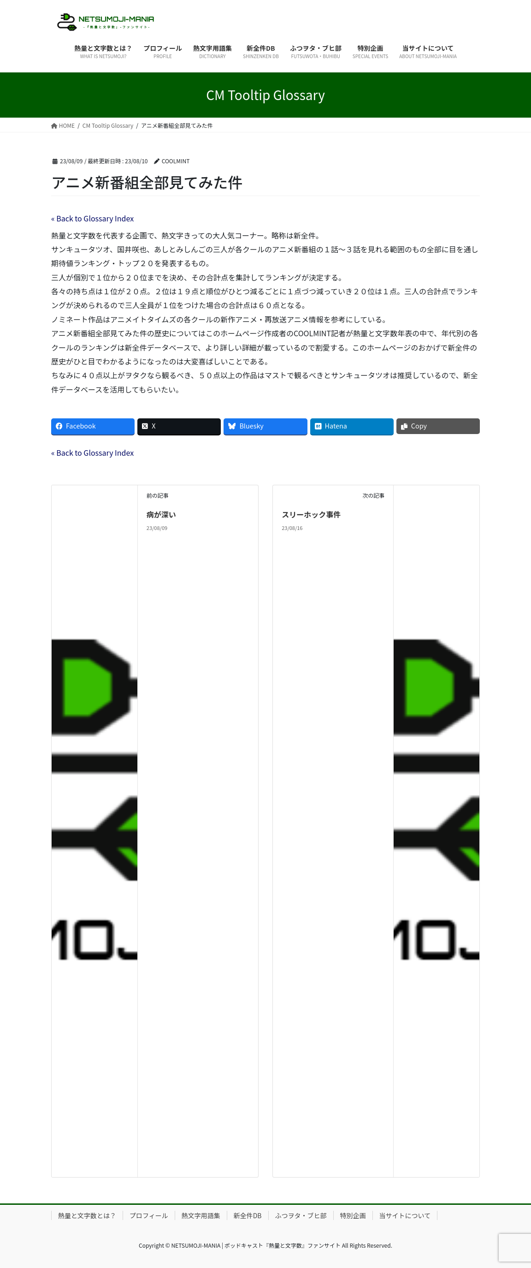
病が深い (161, 514)
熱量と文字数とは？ (87, 1215)
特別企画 (353, 1215)
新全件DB (248, 1215)
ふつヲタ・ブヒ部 (301, 1215)
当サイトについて (405, 1215)
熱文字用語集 (201, 1215)
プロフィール (149, 1215)
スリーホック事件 (311, 514)
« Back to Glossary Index (92, 218)
